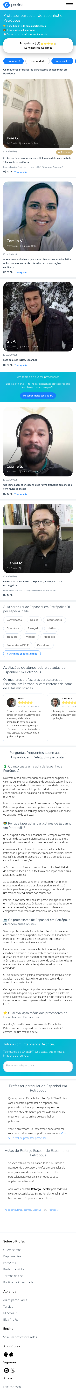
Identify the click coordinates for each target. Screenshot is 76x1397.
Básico (34, 620)
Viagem (30, 637)
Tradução (12, 637)
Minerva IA (10, 1313)
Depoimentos (12, 1256)
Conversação (14, 620)
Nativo (51, 628)
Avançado (33, 628)
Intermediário (54, 620)
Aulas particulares (15, 1300)
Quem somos (12, 1250)
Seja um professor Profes (20, 1337)
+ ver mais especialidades (22, 654)
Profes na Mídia (13, 1269)
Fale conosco (12, 1387)
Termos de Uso (13, 1276)
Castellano (43, 645)
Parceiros (9, 1263)
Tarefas (8, 1306)
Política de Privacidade (18, 1282)
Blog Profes (10, 1319)
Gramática (13, 628)
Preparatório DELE (18, 645)
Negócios (49, 637)
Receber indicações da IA (38, 395)
